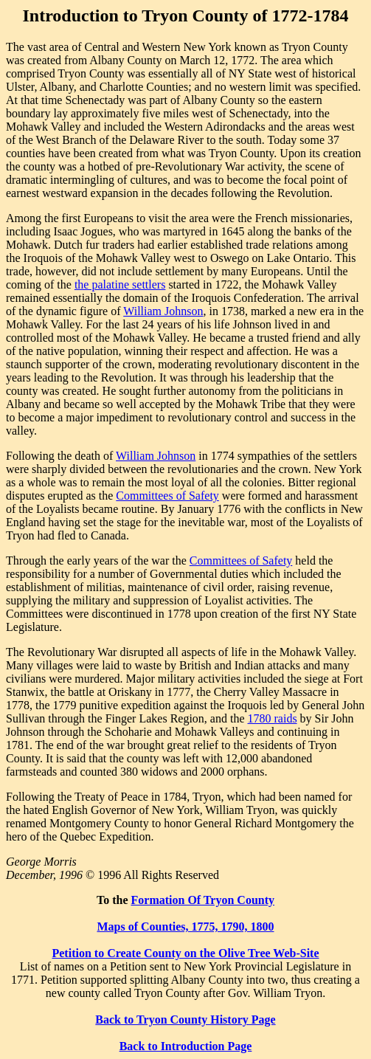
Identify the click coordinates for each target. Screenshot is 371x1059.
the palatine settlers (120, 284)
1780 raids (272, 718)
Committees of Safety (167, 495)
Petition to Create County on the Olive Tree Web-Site (185, 953)
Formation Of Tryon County (203, 900)
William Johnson (163, 311)
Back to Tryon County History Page (185, 1019)
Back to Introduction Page (185, 1046)
